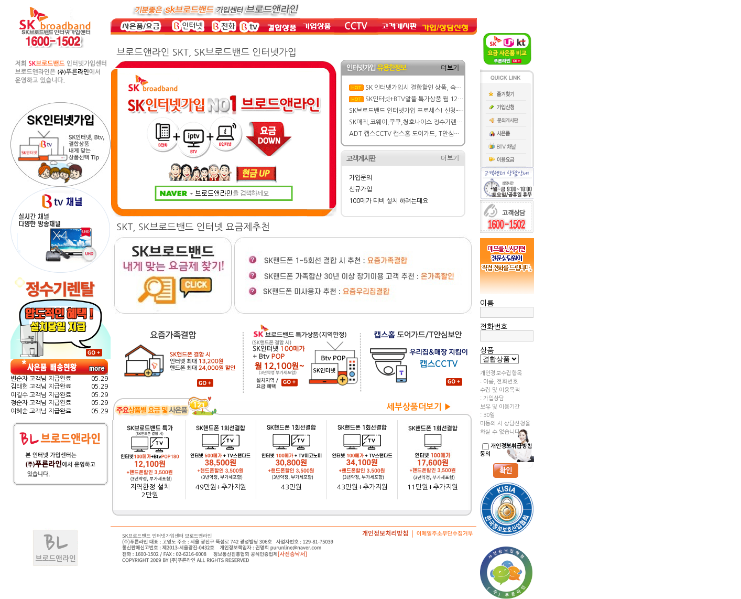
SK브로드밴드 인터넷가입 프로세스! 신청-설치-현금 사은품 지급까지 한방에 (447, 111)
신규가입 (360, 189)
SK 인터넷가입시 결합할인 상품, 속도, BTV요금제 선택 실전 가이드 (452, 87)
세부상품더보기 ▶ (419, 407)
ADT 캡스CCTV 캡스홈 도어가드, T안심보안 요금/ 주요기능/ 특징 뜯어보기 (448, 134)
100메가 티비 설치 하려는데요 (388, 201)
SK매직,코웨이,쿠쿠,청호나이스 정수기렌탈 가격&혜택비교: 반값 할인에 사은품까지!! (460, 122)
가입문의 (360, 178)
